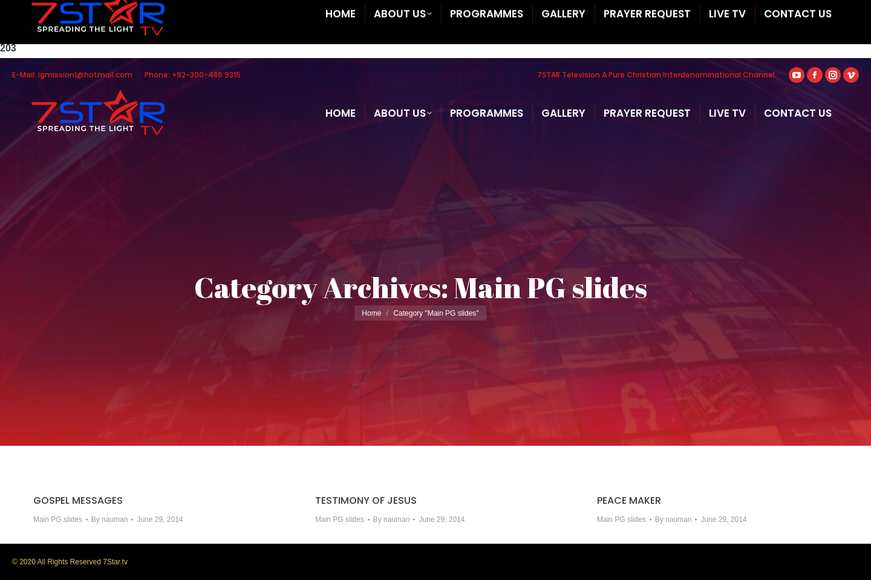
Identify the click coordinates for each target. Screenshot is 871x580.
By (109, 519)
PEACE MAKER (629, 500)
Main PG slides (57, 519)
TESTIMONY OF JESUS (366, 500)
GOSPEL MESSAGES (78, 500)
